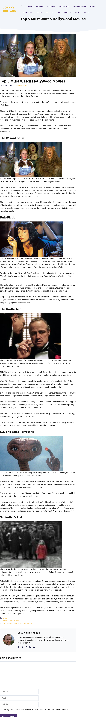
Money (93, 6)
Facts (86, 12)
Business (51, 6)
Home (30, 6)
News (5, 618)
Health (49, 12)
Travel (39, 12)
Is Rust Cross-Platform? (11, 621)
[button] (22, 6)
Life (58, 12)
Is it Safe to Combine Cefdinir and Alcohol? (18, 623)
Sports (67, 12)
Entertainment (79, 6)
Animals (39, 6)
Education (64, 6)
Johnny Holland (9, 9)
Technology (26, 12)
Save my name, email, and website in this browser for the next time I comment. (35, 709)
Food (77, 12)
